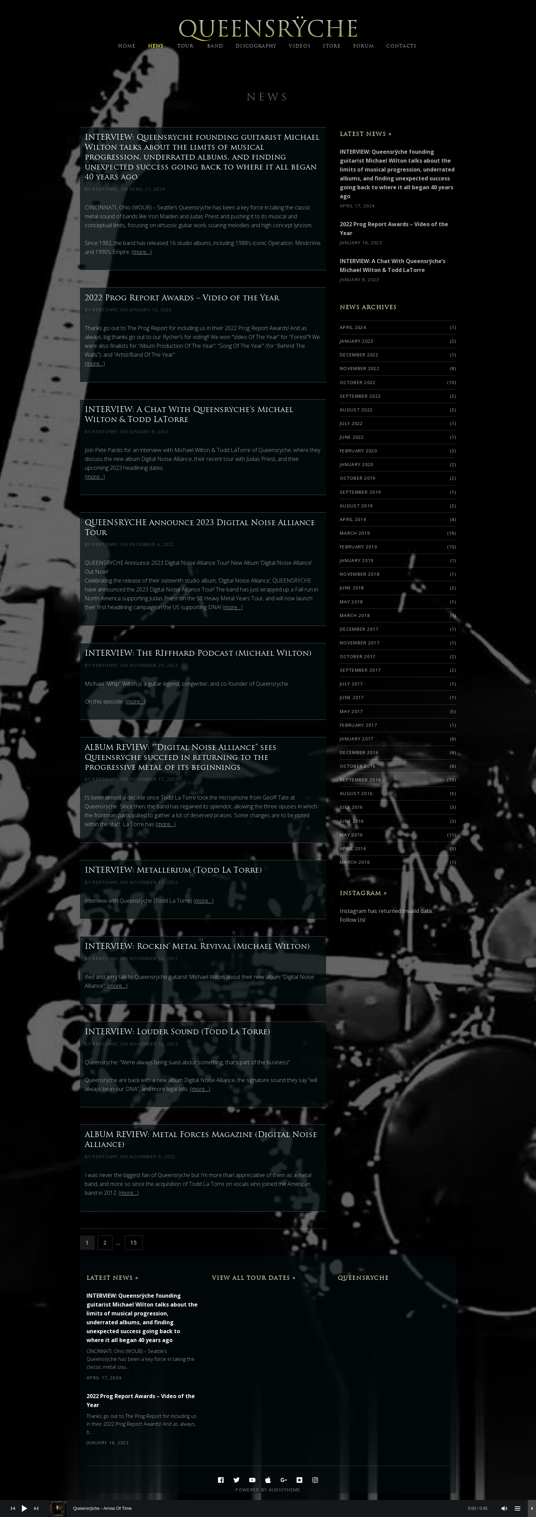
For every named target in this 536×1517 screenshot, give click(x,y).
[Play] (24, 1508)
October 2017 (358, 656)
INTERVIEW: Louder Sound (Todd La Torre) (177, 1031)
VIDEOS (299, 46)
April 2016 (353, 848)
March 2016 (355, 862)
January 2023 (357, 341)
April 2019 (353, 519)
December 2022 (359, 355)
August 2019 (356, 506)
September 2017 (360, 670)
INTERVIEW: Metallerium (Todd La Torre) (173, 870)
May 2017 (351, 711)
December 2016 (359, 752)
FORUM (363, 46)
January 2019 (357, 560)
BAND (215, 46)
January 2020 (357, 464)
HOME (126, 46)
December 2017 (359, 629)
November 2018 (359, 574)
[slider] (271, 1508)
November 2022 (359, 368)
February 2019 (358, 547)
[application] (268, 1508)
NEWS (156, 46)
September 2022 (360, 396)
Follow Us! (352, 920)
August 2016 (356, 793)
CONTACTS (401, 46)
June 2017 (352, 697)
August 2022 (356, 410)
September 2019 (360, 492)
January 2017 (357, 739)
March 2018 (355, 615)
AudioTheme (284, 1490)
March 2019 (355, 533)
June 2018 (352, 588)
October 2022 (358, 382)
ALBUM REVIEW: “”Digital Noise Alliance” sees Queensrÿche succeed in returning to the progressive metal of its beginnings (181, 757)
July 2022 (351, 423)
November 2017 (359, 643)
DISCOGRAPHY (256, 46)
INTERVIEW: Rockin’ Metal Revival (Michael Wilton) (197, 946)
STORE (332, 46)
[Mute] (504, 1508)
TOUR (185, 46)
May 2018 (351, 602)
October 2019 (358, 478)
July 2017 (351, 684)
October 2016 (358, 766)
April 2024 (353, 327)
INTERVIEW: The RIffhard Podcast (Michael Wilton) (198, 653)
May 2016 (351, 835)
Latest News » (366, 134)
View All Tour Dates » (254, 1277)
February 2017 (358, 725)
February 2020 (358, 451)
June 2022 (352, 437)
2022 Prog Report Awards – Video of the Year (182, 297)
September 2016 (360, 780)
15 (136, 1242)
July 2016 (351, 807)
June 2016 (352, 821)
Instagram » (363, 893)
